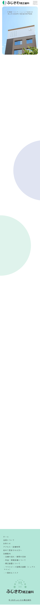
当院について (9, 540)
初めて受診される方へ (12, 550)
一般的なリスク (11, 573)
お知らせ (7, 544)
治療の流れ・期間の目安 (15, 557)
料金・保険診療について (15, 560)
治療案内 (7, 554)
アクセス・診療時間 (11, 547)
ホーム (6, 537)
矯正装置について (12, 564)
